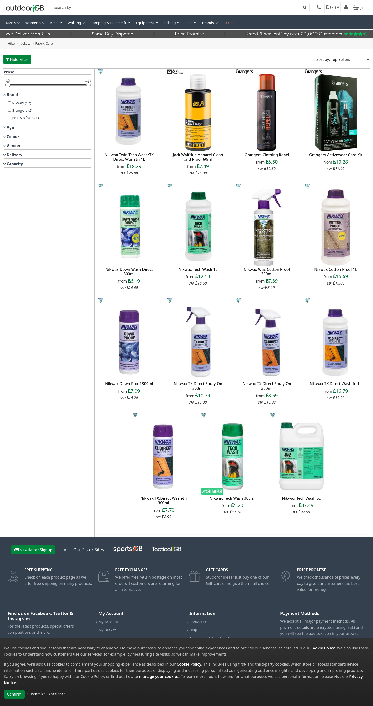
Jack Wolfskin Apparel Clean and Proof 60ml (198, 157)
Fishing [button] (170, 22)
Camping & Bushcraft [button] (109, 22)
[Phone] (319, 8)
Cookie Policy (322, 648)
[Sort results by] (341, 59)
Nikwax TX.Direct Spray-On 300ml (267, 386)
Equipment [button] (145, 22)
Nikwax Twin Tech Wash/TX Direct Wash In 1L (129, 157)
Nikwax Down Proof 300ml (129, 383)
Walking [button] (75, 22)
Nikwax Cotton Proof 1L (335, 269)
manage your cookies (159, 676)
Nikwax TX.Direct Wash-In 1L (336, 383)
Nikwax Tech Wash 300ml (232, 498)
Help (193, 630)
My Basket (107, 630)
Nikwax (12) (21, 103)
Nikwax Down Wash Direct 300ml (129, 271)
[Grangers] (9, 110)
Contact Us (198, 621)
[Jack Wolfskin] (9, 117)
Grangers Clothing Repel (267, 154)
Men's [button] (11, 22)
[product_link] (129, 112)
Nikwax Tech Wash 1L (198, 269)
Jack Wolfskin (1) (25, 117)
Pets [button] (189, 22)
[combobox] (180, 7)
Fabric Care (44, 43)
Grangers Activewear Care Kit (335, 154)
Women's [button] (33, 22)
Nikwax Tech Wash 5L (301, 498)
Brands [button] (208, 22)
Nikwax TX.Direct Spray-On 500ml (198, 386)
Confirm (14, 694)
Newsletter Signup (33, 549)
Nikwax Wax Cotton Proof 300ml (267, 271)
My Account (108, 621)
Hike (11, 43)
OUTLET (230, 22)
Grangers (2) (22, 110)
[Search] (180, 7)
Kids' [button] (54, 22)
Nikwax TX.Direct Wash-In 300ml (163, 500)
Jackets (25, 43)
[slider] (7, 84)
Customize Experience (46, 693)
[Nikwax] (9, 102)
